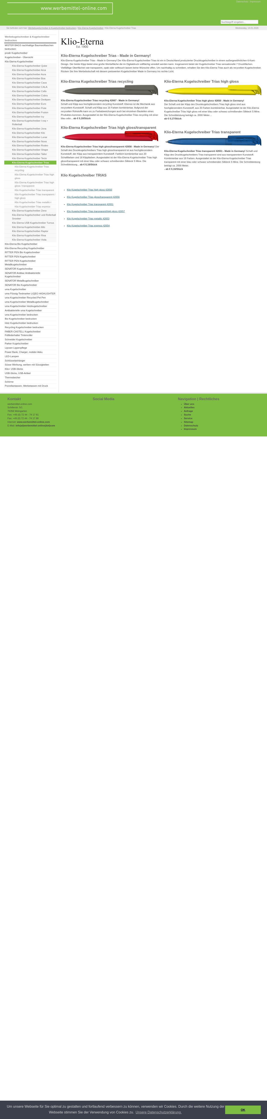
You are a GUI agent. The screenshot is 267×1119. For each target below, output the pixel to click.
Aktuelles (189, 407)
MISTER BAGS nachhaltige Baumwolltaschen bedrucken (29, 47)
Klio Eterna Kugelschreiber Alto (28, 227)
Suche (187, 414)
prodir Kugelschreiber (16, 53)
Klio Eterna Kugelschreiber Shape (30, 149)
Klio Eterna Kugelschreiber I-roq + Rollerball (30, 122)
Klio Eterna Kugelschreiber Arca (29, 70)
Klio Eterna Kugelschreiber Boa (28, 78)
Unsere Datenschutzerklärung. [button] (159, 1112)
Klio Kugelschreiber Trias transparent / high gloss (35, 196)
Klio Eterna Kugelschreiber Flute (29, 108)
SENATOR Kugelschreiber (19, 268)
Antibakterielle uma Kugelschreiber (23, 310)
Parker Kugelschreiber (16, 343)
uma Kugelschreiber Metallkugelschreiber (27, 302)
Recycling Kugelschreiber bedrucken (24, 327)
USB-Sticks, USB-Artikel (18, 373)
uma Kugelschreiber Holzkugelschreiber (26, 306)
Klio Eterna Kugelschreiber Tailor (29, 154)
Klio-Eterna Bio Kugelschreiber (21, 244)
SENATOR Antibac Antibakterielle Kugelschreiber (22, 275)
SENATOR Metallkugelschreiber (22, 280)
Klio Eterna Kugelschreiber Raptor (30, 231)
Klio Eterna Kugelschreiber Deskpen (31, 99)
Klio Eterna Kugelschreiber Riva (29, 235)
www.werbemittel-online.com (33, 422)
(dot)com (50, 425)
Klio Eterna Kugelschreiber (90, 28)
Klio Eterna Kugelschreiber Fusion (30, 112)
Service (188, 418)
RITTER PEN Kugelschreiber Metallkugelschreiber (20, 263)
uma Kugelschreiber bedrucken (21, 314)
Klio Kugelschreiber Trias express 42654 (88, 225)
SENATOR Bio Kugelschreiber (21, 285)
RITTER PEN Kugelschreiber (20, 256)
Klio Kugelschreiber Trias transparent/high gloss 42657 (96, 211)
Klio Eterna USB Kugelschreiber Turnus (33, 223)
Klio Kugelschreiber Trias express (32, 206)
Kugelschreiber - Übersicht (19, 57)
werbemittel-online (34, 425)
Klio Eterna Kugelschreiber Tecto (29, 158)
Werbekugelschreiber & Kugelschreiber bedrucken (52, 28)
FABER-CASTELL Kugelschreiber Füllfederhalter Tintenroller (23, 333)
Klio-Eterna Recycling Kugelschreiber (24, 248)
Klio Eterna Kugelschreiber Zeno (29, 210)
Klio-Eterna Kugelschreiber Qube (29, 66)
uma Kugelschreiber (15, 289)
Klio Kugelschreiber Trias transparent (34, 190)
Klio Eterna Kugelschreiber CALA (29, 87)
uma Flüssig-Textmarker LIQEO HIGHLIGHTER (30, 293)
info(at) (20, 425)
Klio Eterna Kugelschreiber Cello (29, 91)
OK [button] (243, 1110)
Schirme (9, 381)
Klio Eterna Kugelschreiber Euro (29, 104)
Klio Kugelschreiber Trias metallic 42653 (88, 218)
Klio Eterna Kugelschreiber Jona (29, 128)
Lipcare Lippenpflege (16, 348)
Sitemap (188, 422)
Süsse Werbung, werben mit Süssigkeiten (27, 364)
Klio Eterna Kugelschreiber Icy (28, 116)
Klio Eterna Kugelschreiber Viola (29, 239)
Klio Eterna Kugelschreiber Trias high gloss (34, 176)
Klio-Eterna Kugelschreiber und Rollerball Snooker (34, 217)
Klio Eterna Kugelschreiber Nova (29, 141)
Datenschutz (242, 1)
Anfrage (188, 411)
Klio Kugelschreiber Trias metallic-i (33, 202)
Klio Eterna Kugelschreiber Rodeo (30, 145)
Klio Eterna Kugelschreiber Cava (29, 82)
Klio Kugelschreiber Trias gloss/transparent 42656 (93, 197)
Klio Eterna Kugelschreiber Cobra (30, 95)
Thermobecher (12, 377)
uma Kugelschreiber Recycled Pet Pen (25, 297)
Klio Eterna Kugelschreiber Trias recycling (32, 168)
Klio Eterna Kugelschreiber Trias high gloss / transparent (34, 184)
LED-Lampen (12, 356)
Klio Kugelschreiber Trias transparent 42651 (90, 204)
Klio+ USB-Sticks (14, 369)
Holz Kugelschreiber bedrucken (21, 323)
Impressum (255, 1)
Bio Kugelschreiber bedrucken (21, 318)
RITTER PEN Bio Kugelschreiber (22, 252)
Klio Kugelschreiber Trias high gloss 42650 (89, 189)
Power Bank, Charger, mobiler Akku (24, 352)
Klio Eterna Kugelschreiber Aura (29, 74)
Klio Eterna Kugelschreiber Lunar (29, 137)
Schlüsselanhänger (15, 360)
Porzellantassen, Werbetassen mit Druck (26, 386)
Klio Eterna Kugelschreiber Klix (28, 133)
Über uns (189, 404)
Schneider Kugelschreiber (18, 339)
